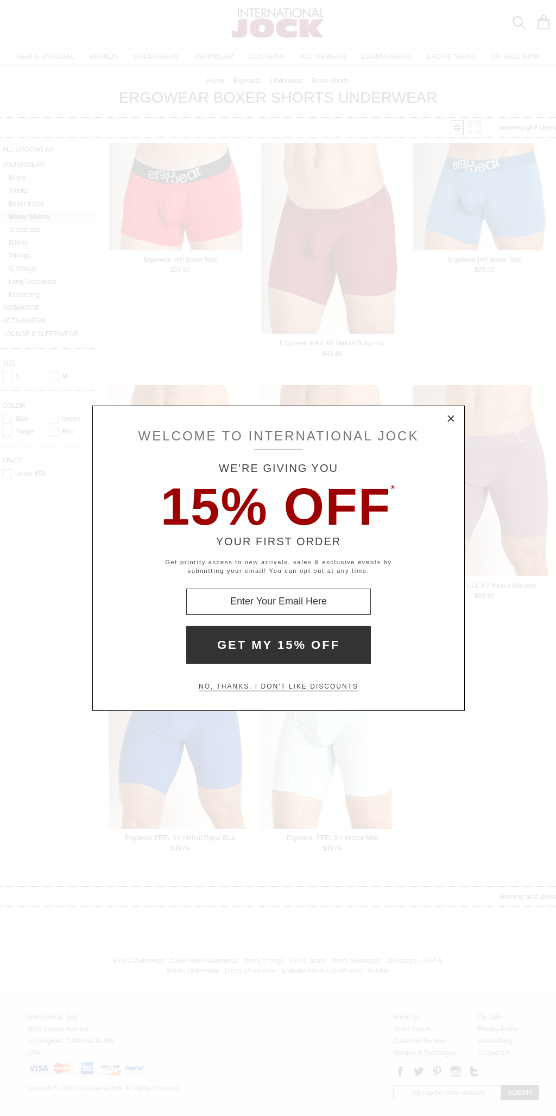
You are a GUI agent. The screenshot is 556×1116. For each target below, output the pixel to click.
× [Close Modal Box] (451, 418)
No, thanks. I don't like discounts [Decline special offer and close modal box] (278, 686)
